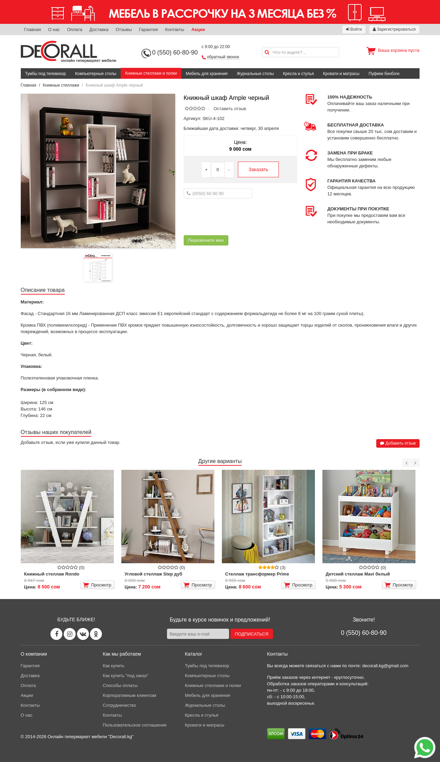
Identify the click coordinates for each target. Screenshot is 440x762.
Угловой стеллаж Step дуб (153, 574)
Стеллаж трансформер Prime (257, 574)
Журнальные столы (255, 73)
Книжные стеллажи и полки (151, 73)
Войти (354, 29)
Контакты (174, 29)
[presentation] (235, 217)
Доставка (98, 29)
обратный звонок (223, 57)
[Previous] (406, 463)
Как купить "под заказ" (126, 675)
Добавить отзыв (397, 443)
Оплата (74, 29)
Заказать (258, 169)
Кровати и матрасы (341, 73)
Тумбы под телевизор (45, 73)
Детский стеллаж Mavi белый (358, 574)
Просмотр (97, 585)
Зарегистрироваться (394, 29)
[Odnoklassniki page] (96, 634)
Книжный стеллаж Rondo (51, 574)
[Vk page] (83, 634)
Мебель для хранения (207, 73)
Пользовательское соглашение (135, 725)
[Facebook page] (56, 634)
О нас (54, 29)
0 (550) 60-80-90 (175, 52)
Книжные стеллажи (61, 85)
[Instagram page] (70, 634)
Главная (32, 29)
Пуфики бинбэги (384, 73)
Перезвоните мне (206, 240)
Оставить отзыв (230, 108)
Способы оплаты (120, 685)
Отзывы (124, 29)
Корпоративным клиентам (129, 695)
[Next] (415, 463)
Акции (198, 29)
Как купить (113, 665)
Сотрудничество (119, 705)
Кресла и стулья (298, 73)
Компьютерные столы (95, 73)
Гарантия (148, 29)
